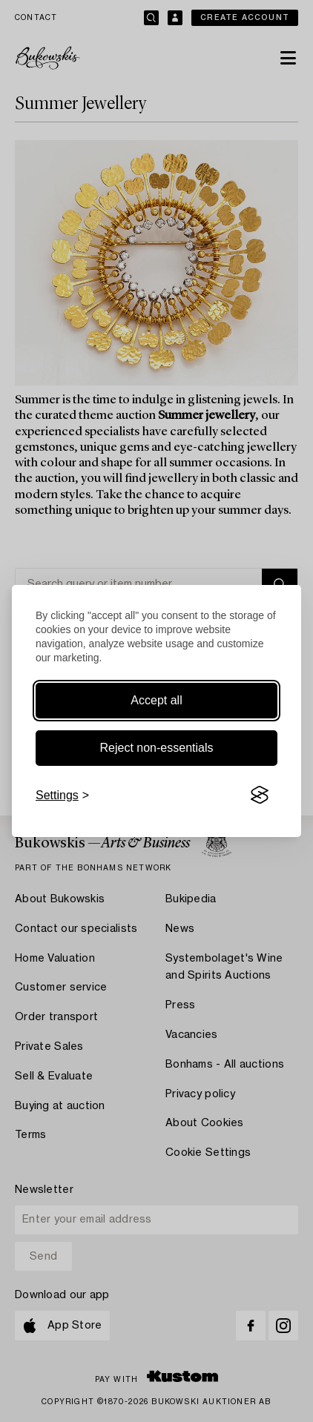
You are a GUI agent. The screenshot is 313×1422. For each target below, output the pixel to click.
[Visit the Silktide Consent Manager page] (259, 795)
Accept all (156, 700)
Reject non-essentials (157, 747)
